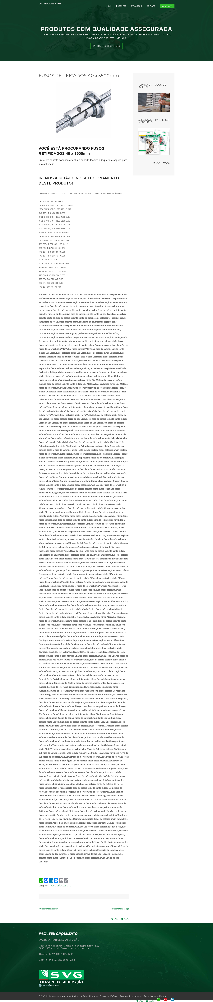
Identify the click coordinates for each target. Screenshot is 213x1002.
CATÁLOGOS (136, 6)
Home (109, 6)
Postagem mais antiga (120, 909)
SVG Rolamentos (50, 3)
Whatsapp (167, 6)
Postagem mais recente (48, 909)
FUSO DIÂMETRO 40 (61, 886)
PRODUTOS (121, 6)
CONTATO (151, 6)
